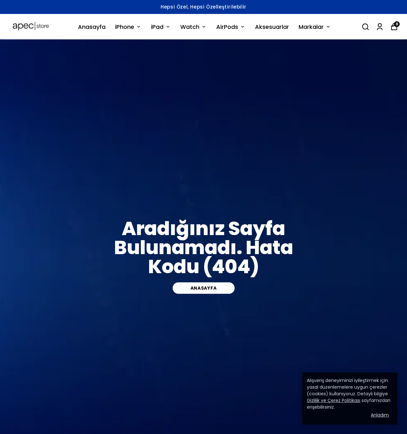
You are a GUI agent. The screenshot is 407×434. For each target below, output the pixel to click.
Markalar (315, 27)
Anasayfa (92, 27)
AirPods (230, 27)
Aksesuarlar (272, 27)
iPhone (128, 27)
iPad (161, 27)
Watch (193, 27)
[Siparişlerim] (380, 27)
